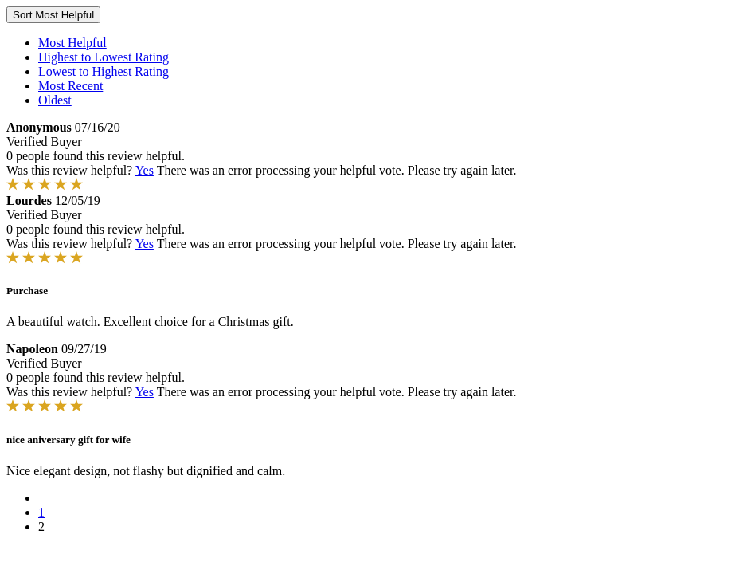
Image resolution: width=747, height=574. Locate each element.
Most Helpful (72, 42)
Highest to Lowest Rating (103, 57)
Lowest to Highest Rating (103, 71)
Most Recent (70, 85)
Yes (144, 170)
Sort (53, 15)
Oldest (55, 100)
